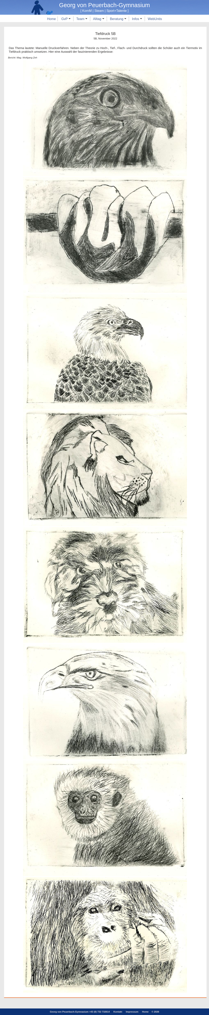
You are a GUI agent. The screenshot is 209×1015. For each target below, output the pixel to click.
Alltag (98, 19)
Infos (137, 19)
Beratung (118, 19)
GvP (66, 19)
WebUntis (155, 19)
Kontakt (117, 1012)
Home (51, 19)
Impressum (132, 1012)
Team (81, 19)
